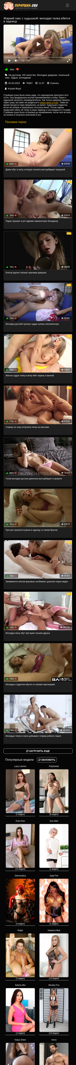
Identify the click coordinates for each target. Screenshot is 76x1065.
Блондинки (25, 77)
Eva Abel (53, 845)
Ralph (20, 954)
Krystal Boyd (14, 88)
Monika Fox (53, 1009)
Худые (14, 77)
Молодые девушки (47, 75)
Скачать (54, 83)
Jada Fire (53, 899)
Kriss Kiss (20, 845)
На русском (15, 75)
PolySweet (53, 790)
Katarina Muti (53, 954)
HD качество (29, 75)
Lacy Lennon (20, 790)
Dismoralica (20, 899)
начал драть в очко (49, 102)
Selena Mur (20, 1009)
